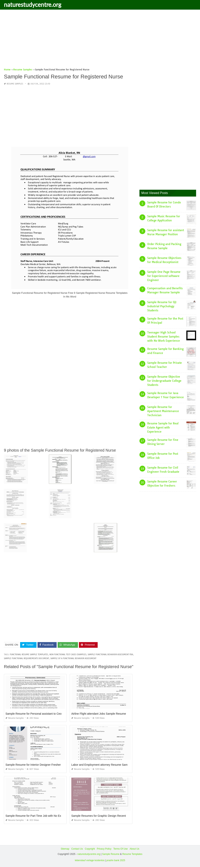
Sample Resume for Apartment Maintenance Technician (163, 411)
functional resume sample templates (29, 654)
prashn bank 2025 (115, 860)
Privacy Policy (104, 848)
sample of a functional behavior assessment (73, 658)
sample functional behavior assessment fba (110, 654)
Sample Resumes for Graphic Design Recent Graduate (104, 815)
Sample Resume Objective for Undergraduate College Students (164, 381)
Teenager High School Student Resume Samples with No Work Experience (163, 336)
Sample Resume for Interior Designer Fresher (33, 764)
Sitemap (65, 848)
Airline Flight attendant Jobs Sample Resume (98, 713)
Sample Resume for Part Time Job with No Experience (38, 815)
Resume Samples (15, 84)
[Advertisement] (100, 40)
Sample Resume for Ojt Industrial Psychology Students (161, 306)
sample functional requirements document (26, 658)
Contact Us (77, 848)
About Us (134, 848)
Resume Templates (132, 854)
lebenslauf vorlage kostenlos (89, 860)
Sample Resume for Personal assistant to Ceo (33, 713)
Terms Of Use (120, 848)
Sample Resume (111, 854)
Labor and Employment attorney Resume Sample (101, 764)
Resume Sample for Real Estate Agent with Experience (163, 427)
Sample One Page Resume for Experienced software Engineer (163, 276)
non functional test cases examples (67, 654)
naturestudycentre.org (32, 4)
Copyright (90, 848)
